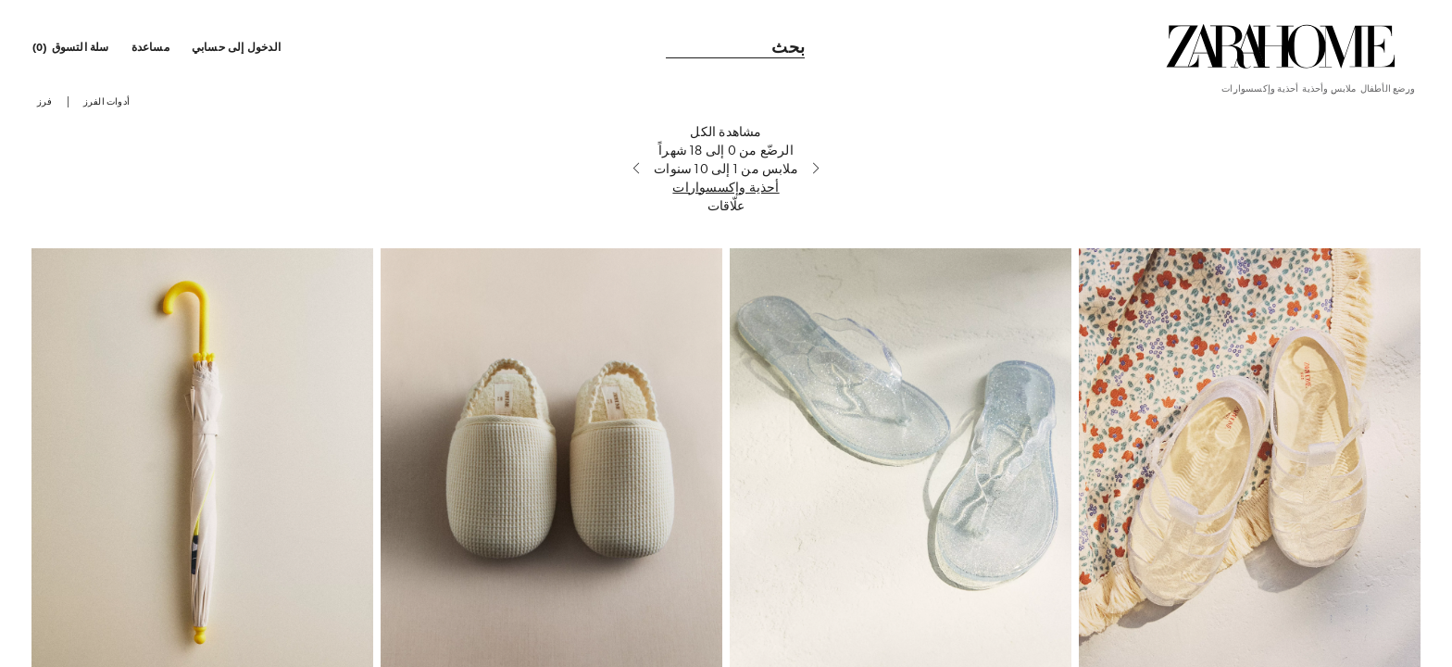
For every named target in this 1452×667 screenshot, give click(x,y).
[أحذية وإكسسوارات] (725, 203)
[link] (1281, 46)
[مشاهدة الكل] (725, 147)
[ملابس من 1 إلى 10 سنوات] (725, 184)
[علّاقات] (725, 221)
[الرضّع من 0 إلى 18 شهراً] (725, 165)
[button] (238, 46)
